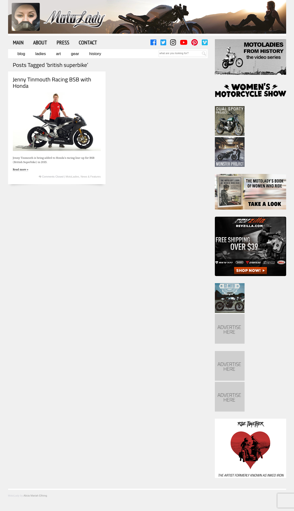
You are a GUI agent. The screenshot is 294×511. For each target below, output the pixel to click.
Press (63, 42)
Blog (21, 54)
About (40, 42)
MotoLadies (72, 176)
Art (58, 54)
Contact (88, 42)
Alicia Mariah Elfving (35, 495)
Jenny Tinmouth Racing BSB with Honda (52, 82)
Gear (75, 54)
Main (18, 42)
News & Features (91, 176)
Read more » (21, 169)
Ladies (40, 54)
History (95, 54)
